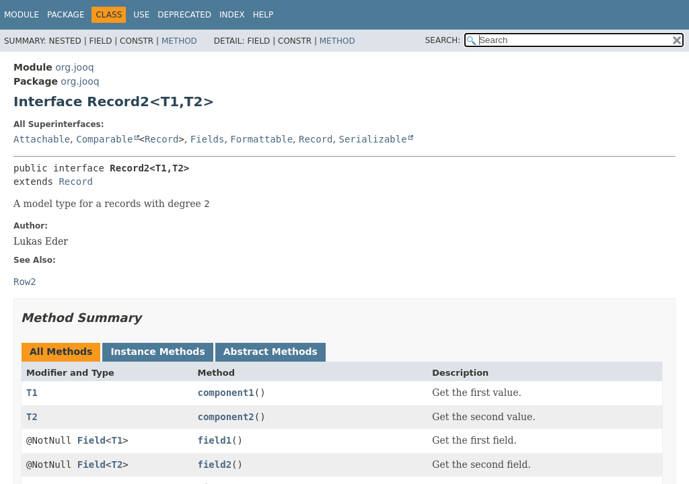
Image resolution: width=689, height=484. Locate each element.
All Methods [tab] (61, 351)
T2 (32, 416)
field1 (215, 440)
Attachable (41, 139)
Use (141, 14)
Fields (207, 139)
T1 (32, 392)
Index (232, 14)
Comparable (104, 139)
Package (65, 14)
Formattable (261, 139)
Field (91, 440)
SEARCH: (443, 40)
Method (179, 41)
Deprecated (184, 14)
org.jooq (74, 67)
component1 (226, 392)
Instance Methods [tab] (157, 351)
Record (162, 139)
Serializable (372, 139)
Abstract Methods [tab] (270, 351)
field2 (215, 464)
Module (21, 14)
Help (263, 14)
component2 (226, 416)
